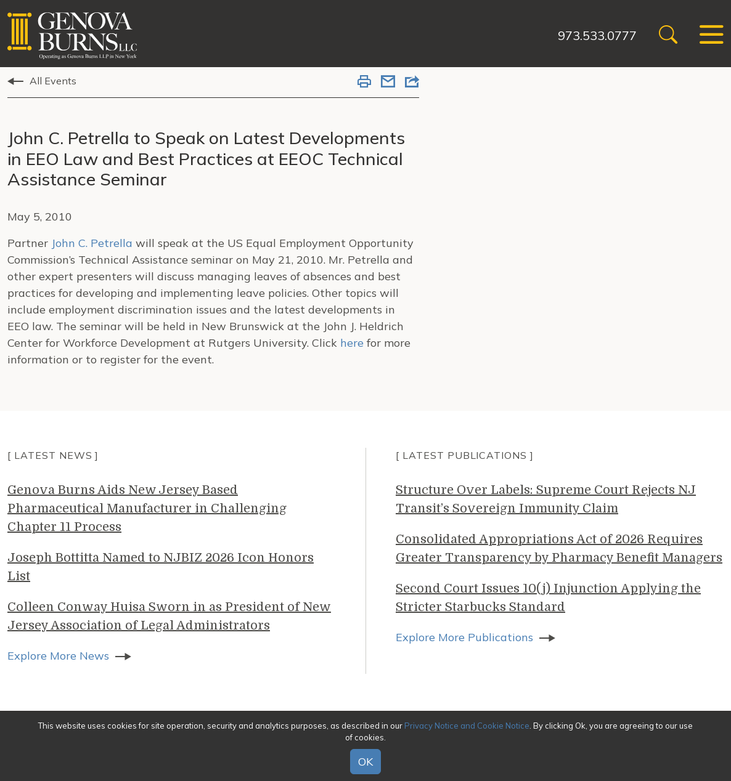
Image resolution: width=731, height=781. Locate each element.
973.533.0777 (597, 35)
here (352, 343)
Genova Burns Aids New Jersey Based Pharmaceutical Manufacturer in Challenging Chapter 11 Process (147, 508)
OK (365, 762)
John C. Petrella (92, 243)
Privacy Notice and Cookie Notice (466, 725)
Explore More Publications (464, 637)
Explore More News (58, 656)
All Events (53, 81)
